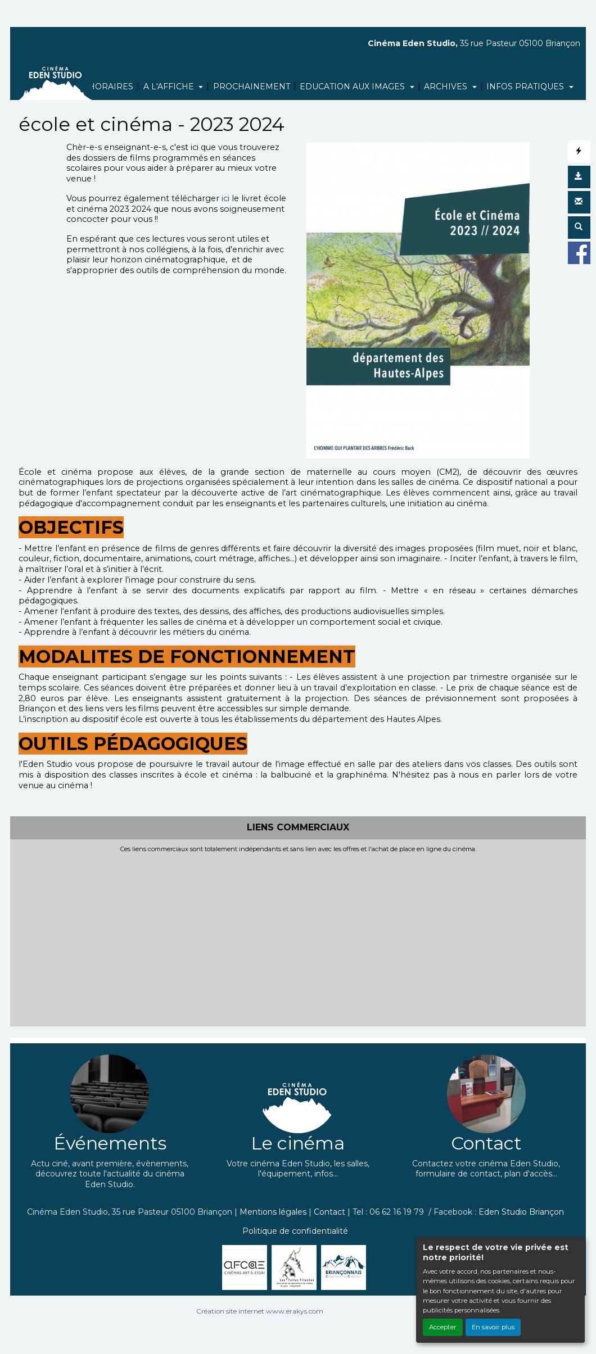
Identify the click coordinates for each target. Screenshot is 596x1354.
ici (224, 198)
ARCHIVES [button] (446, 86)
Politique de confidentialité (295, 1231)
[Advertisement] (298, 937)
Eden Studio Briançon (521, 1212)
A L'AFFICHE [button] (169, 86)
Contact (329, 1212)
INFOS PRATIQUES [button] (526, 86)
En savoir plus (493, 1327)
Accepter (443, 1327)
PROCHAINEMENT (251, 86)
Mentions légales (273, 1212)
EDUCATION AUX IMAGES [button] (353, 86)
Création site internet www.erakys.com (259, 1311)
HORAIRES (110, 86)
